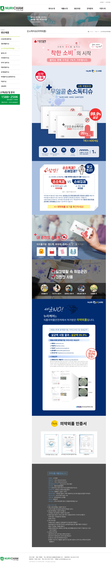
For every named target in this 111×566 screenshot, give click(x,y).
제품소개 (64, 8)
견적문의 (90, 8)
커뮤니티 (103, 8)
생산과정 (77, 8)
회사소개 (52, 8)
